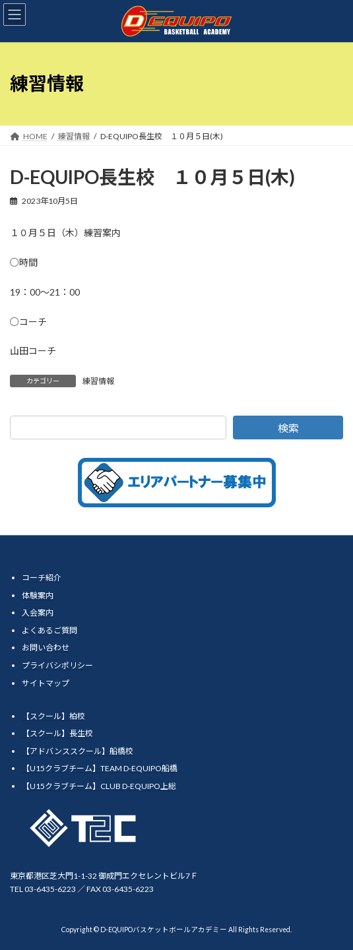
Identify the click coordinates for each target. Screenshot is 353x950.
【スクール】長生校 (57, 733)
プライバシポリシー (57, 665)
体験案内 (37, 595)
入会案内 (37, 613)
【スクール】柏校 (53, 716)
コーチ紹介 (41, 578)
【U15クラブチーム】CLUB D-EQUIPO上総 (99, 786)
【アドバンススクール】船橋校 (77, 751)
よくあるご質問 (49, 630)
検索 (288, 428)
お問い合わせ (45, 647)
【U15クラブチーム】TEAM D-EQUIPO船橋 (99, 768)
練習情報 (98, 381)
